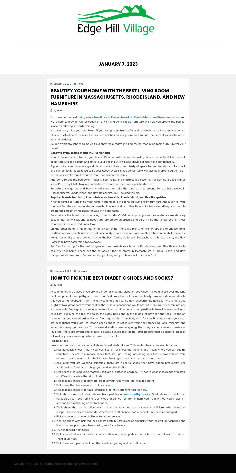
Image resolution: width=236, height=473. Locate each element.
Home (77, 48)
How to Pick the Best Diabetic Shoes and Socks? (111, 277)
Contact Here (153, 48)
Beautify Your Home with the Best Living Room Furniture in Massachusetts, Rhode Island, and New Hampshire (117, 96)
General (112, 48)
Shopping (131, 48)
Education (93, 48)
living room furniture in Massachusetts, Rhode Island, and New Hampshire (128, 116)
